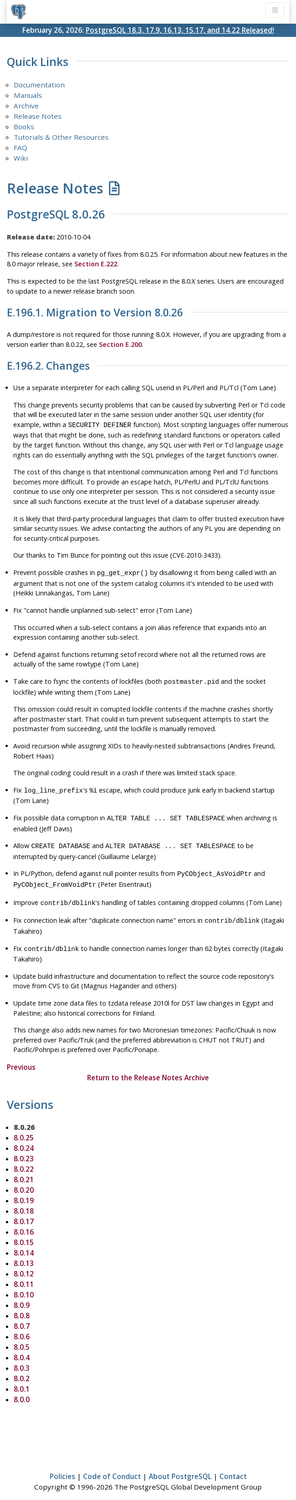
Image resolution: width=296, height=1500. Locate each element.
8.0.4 (22, 1347)
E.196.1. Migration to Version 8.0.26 (95, 312)
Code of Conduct (112, 1466)
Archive (26, 105)
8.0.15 (24, 1232)
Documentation (39, 84)
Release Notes (38, 116)
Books (24, 126)
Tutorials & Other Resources (61, 137)
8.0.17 (24, 1211)
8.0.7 (22, 1316)
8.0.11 (24, 1274)
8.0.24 (24, 1138)
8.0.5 (22, 1337)
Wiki (21, 158)
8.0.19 (24, 1190)
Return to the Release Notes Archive (148, 1067)
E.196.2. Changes (48, 366)
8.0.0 (22, 1389)
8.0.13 (24, 1253)
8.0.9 (22, 1295)
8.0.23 (24, 1148)
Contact (233, 1466)
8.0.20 (24, 1180)
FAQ (20, 147)
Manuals (28, 95)
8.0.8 (22, 1305)
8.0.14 (24, 1242)
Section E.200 (120, 344)
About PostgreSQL (180, 1466)
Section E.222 (95, 263)
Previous (21, 1057)
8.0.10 (24, 1284)
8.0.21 (24, 1169)
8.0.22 (24, 1159)
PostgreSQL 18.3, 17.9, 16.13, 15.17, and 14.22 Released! (180, 30)
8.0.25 (24, 1127)
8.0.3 (22, 1358)
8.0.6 (22, 1326)
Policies (62, 1466)
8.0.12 (24, 1263)
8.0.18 (24, 1200)
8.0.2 (22, 1368)
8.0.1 (22, 1378)
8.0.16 (24, 1221)
